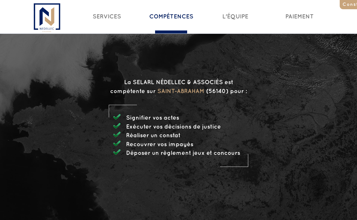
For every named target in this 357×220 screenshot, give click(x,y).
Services (107, 17)
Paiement (299, 17)
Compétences (171, 17)
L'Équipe (235, 17)
